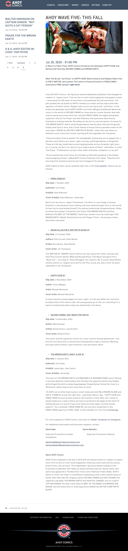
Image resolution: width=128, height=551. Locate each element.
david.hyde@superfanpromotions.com (63, 442)
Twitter (93, 419)
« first (9, 63)
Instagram (115, 419)
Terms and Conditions (88, 517)
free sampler (101, 166)
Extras (96, 4)
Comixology (113, 410)
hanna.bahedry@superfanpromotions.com (65, 445)
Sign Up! (107, 4)
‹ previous (21, 63)
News (75, 4)
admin (80, 546)
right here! (75, 84)
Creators (63, 4)
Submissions (68, 517)
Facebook (102, 419)
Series (85, 4)
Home (6, 508)
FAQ (57, 517)
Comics (51, 4)
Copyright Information (41, 517)
